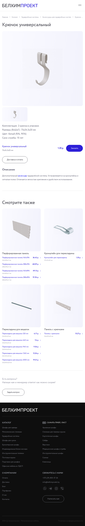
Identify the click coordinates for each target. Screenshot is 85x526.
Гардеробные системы (30, 17)
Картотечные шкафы (50, 436)
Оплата (5, 478)
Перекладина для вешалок (15, 329)
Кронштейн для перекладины (59, 253)
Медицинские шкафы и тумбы (54, 449)
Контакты (5, 499)
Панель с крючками (54, 329)
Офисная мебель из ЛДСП (12, 466)
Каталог (15, 17)
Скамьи (45, 457)
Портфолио (6, 491)
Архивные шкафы (49, 427)
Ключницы (46, 462)
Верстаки (46, 445)
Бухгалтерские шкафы (10, 445)
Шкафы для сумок (9, 440)
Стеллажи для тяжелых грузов (53, 432)
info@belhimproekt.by (51, 482)
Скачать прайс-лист (54, 422)
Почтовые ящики (8, 457)
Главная (5, 17)
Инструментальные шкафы (52, 453)
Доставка (5, 482)
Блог (4, 486)
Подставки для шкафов (11, 462)
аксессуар (22, 175)
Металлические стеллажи (12, 432)
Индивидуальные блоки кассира (14, 449)
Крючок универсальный (79, 17)
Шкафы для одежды (9, 427)
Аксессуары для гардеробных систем (56, 17)
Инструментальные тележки (13, 453)
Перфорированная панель (15, 253)
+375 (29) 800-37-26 (50, 478)
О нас (4, 495)
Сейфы (45, 440)
